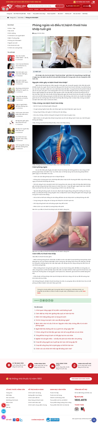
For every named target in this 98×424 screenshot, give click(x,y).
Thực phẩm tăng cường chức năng (60, 402)
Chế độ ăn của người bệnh (16, 35)
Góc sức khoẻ (76, 13)
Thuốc (29, 13)
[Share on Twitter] (43, 300)
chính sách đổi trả (84, 363)
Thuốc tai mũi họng (56, 395)
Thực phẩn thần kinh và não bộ (59, 404)
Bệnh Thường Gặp (13, 38)
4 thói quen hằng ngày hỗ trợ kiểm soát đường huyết (54, 310)
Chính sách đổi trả (33, 397)
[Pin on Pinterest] (49, 300)
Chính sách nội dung (34, 392)
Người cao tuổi (12, 43)
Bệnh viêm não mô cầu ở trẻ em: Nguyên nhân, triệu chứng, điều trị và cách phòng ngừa (61, 324)
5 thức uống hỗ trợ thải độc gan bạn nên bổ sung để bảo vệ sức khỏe (59, 332)
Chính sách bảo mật (34, 402)
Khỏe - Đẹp (11, 28)
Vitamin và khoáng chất (57, 397)
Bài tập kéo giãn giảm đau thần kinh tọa (22, 121)
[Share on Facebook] (41, 300)
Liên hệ (8, 407)
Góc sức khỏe (10, 397)
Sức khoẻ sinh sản (13, 45)
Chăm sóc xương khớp (14, 48)
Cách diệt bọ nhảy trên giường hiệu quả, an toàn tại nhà (55, 313)
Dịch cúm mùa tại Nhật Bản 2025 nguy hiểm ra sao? (22, 81)
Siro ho (31, 9)
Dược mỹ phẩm (51, 13)
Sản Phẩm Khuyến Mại (20, 13)
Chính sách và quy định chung (37, 404)
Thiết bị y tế (68, 13)
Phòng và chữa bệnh (32, 17)
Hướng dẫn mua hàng (35, 395)
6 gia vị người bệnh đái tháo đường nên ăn (22, 105)
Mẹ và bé (60, 13)
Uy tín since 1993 (18, 363)
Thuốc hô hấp (54, 392)
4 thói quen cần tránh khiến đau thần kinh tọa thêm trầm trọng (22, 113)
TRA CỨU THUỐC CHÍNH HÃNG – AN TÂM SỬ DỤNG (22, 57)
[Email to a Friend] (46, 300)
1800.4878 (81, 400)
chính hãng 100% (40, 363)
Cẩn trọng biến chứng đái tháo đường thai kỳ (22, 146)
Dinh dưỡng (11, 33)
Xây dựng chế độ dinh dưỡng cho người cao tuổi (22, 89)
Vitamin (42, 9)
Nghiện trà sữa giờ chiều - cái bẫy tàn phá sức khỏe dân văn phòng (59, 339)
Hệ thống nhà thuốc (12, 399)
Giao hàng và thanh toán (35, 399)
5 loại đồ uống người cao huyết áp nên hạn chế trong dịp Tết (56, 342)
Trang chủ (9, 13)
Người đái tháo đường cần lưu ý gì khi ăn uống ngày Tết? (55, 329)
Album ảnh (9, 402)
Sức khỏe (20, 17)
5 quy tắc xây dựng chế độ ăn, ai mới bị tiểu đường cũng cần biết (22, 97)
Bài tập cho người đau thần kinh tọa (22, 129)
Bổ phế (36, 9)
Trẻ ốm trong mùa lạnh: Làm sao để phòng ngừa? (53, 320)
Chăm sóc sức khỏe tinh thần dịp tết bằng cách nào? (54, 348)
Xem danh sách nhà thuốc (81, 378)
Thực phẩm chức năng (52, 9)
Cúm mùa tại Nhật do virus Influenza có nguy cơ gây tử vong (22, 65)
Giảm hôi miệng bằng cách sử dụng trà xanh (51, 317)
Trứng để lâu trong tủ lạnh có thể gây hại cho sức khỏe (54, 335)
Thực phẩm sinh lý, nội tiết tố (58, 399)
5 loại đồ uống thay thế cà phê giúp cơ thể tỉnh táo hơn (54, 345)
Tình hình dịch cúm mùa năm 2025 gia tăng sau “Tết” (21, 73)
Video (8, 404)
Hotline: (73, 6)
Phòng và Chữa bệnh (14, 40)
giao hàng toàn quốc (61, 363)
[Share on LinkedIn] (52, 300)
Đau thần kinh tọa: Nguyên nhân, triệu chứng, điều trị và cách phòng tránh (21, 138)
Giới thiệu (85, 13)
